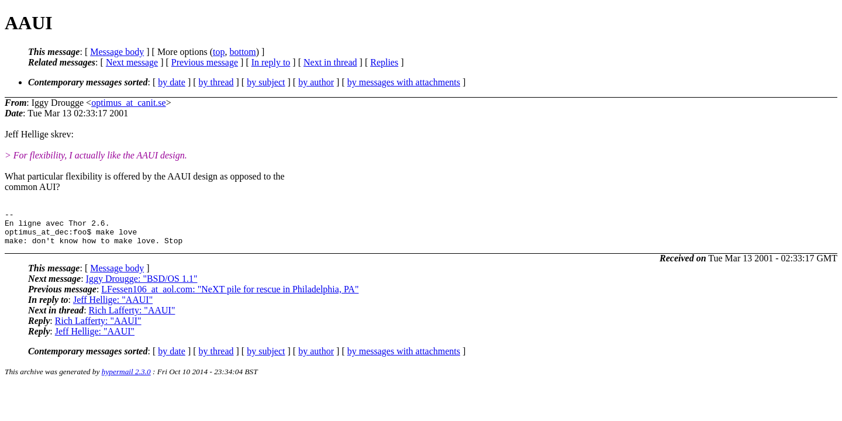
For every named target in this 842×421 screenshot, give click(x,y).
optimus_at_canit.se (128, 103)
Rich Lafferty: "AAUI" (132, 317)
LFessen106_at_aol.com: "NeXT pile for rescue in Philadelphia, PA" (229, 296)
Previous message (204, 62)
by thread (216, 82)
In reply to (271, 62)
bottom (242, 52)
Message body (117, 52)
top (219, 52)
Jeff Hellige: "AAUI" (113, 307)
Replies (384, 62)
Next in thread (330, 62)
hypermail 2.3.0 (126, 378)
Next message (132, 62)
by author (316, 82)
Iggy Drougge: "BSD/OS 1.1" (142, 286)
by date (171, 82)
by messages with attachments (403, 82)
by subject (266, 82)
